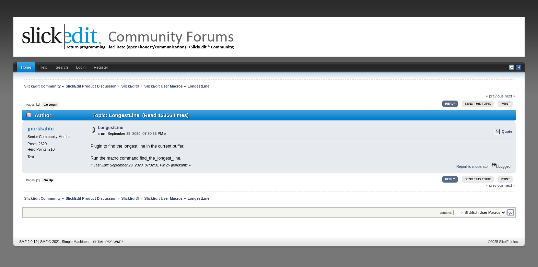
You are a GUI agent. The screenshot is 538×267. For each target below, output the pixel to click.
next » (510, 96)
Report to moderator (472, 166)
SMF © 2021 (50, 242)
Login (80, 67)
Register (101, 67)
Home (26, 67)
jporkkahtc (41, 128)
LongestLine (110, 127)
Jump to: (446, 212)
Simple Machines (75, 242)
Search (62, 67)
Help (43, 67)
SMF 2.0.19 (28, 242)
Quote (507, 131)
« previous (495, 96)
